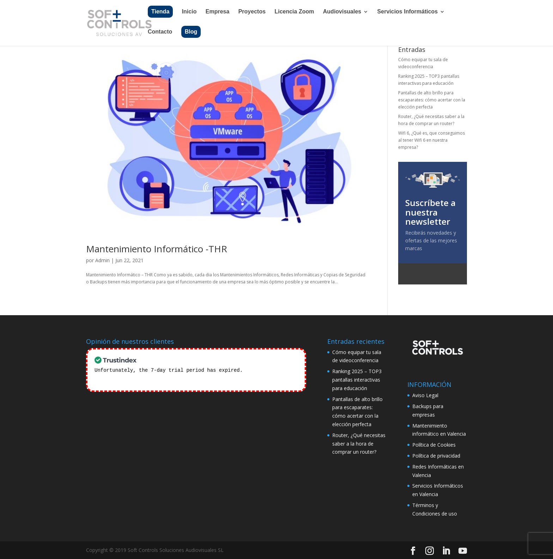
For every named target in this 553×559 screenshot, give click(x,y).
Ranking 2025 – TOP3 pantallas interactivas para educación (357, 380)
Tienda (160, 11)
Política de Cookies (434, 444)
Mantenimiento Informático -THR (156, 248)
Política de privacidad (436, 455)
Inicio (189, 11)
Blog (191, 32)
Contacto (160, 32)
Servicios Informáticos (407, 11)
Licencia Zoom (294, 11)
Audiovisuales (342, 11)
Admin (102, 260)
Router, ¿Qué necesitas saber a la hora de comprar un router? (358, 443)
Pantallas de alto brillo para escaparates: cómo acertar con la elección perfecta (431, 100)
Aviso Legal (425, 395)
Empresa (218, 11)
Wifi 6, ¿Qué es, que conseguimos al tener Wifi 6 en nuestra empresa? (431, 140)
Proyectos (252, 11)
